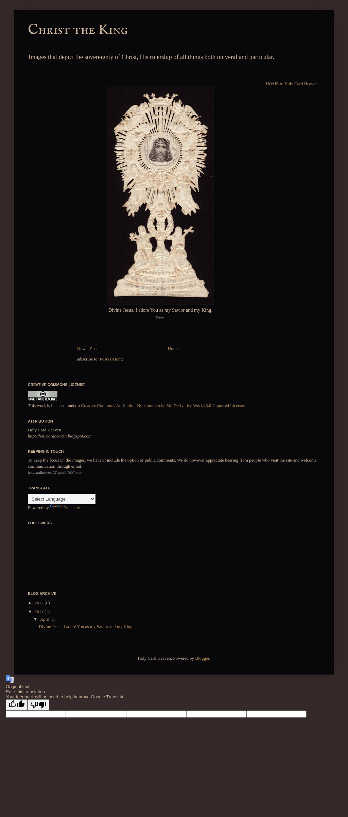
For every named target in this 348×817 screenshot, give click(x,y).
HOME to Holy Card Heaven (291, 83)
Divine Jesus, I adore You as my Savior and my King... (87, 626)
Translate (65, 507)
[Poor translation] (38, 705)
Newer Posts (88, 348)
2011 (40, 611)
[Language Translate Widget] (61, 499)
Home (173, 348)
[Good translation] (17, 705)
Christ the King (78, 30)
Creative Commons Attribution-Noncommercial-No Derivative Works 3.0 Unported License (162, 405)
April (45, 619)
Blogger (202, 658)
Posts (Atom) (111, 359)
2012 (40, 602)
